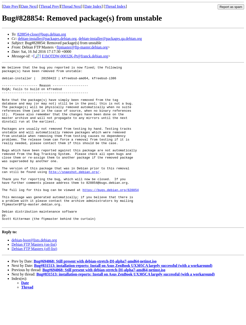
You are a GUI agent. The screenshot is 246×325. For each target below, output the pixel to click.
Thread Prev (49, 6)
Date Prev (10, 6)
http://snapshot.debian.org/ (74, 193)
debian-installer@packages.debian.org (47, 39)
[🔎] (37, 56)
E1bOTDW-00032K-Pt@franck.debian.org (75, 56)
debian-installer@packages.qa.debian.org (110, 39)
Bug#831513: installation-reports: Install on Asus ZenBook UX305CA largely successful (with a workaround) (123, 297)
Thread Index (115, 6)
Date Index (93, 6)
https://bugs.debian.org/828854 (110, 215)
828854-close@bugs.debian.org (41, 34)
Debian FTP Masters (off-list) (34, 280)
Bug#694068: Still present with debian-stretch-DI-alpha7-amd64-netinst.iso (95, 293)
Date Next (29, 6)
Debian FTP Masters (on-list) (34, 276)
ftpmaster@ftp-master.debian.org (82, 47)
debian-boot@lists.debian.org (34, 272)
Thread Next (71, 6)
